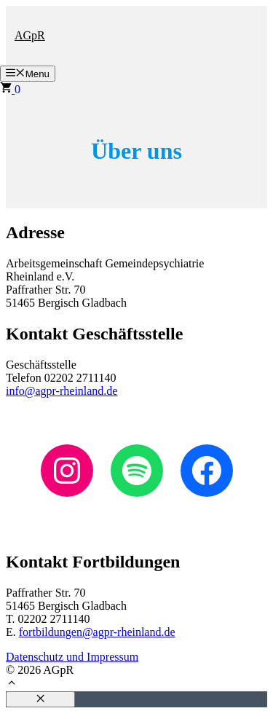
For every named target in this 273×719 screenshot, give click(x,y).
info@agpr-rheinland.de (61, 391)
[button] (11, 684)
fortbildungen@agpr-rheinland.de (97, 632)
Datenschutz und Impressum (72, 657)
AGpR (30, 35)
